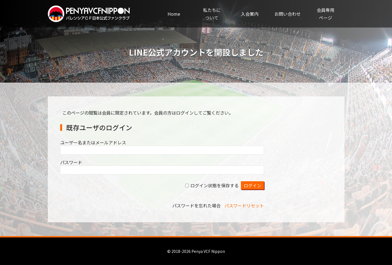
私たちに (212, 14)
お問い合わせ (287, 13)
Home (174, 13)
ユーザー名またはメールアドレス (93, 142)
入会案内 (249, 13)
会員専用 (325, 14)
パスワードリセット (244, 205)
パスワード (71, 162)
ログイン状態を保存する (214, 185)
